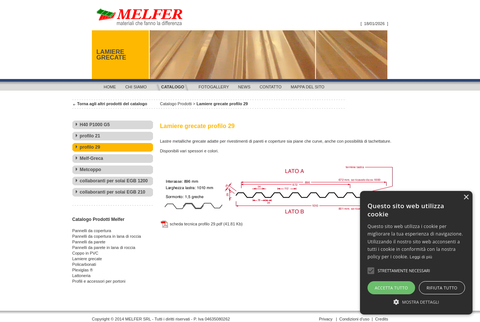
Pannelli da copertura (91, 230)
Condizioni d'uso (354, 319)
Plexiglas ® (82, 270)
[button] (416, 301)
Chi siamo (136, 87)
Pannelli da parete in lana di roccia (103, 247)
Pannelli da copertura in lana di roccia (106, 236)
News (244, 87)
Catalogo (172, 87)
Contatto (271, 87)
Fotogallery (214, 87)
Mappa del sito (307, 87)
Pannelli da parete (89, 242)
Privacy (325, 319)
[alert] (416, 253)
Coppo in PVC (85, 253)
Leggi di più (421, 257)
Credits (381, 319)
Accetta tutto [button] (391, 288)
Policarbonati (84, 264)
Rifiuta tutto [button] (441, 288)
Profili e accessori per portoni (99, 281)
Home (110, 87)
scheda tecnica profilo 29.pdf (191, 224)
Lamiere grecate (87, 258)
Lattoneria (81, 275)
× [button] (466, 197)
